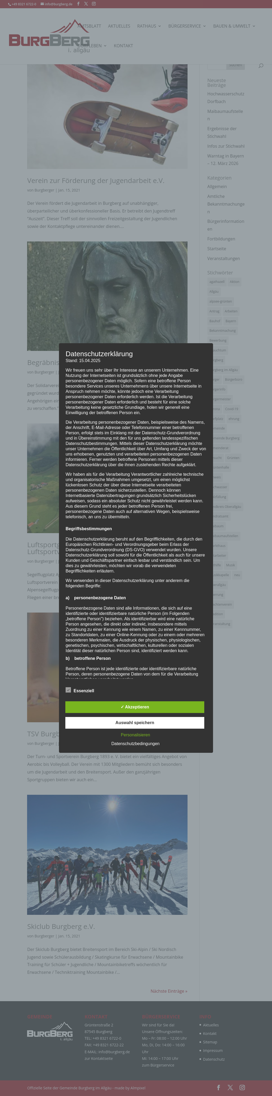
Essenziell (80, 690)
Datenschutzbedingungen (135, 743)
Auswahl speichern (135, 722)
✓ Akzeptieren (135, 707)
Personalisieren (135, 735)
